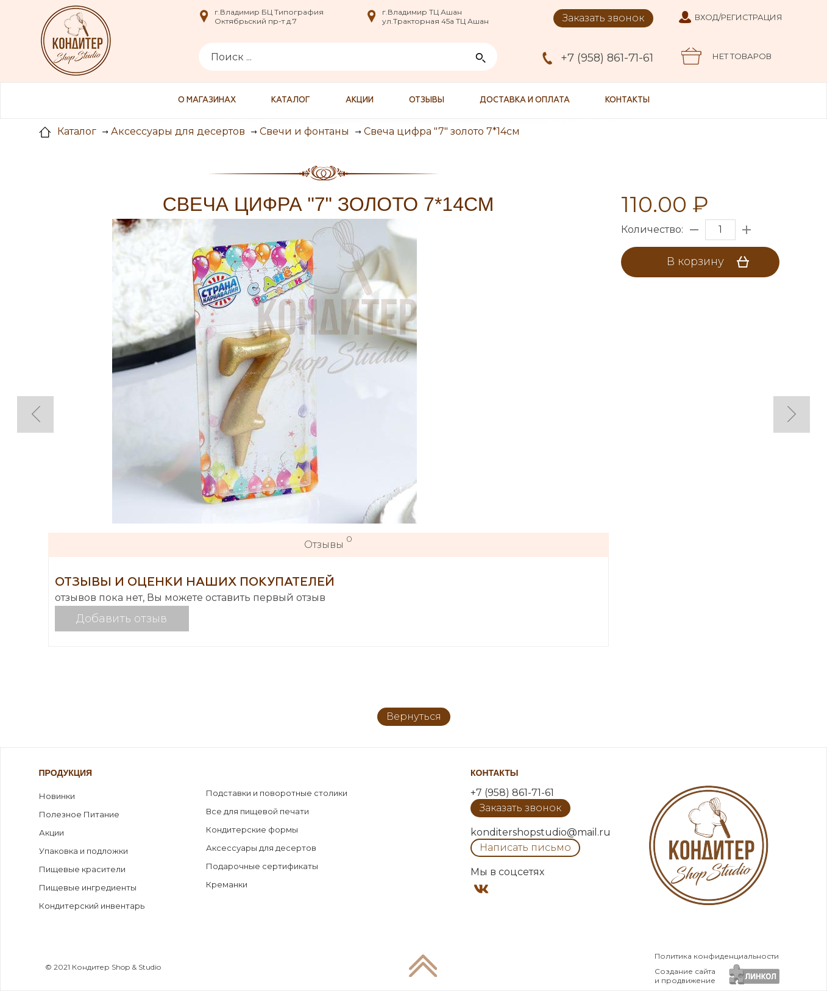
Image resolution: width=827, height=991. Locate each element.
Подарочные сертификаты (262, 866)
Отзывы (426, 100)
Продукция (66, 773)
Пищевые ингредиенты (88, 887)
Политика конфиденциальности (717, 956)
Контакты (627, 100)
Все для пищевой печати (257, 811)
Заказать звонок (603, 18)
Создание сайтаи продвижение (685, 976)
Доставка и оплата (525, 100)
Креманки (226, 884)
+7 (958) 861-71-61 (607, 58)
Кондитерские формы (252, 829)
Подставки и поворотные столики (276, 793)
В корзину (712, 262)
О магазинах (207, 100)
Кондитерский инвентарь (91, 906)
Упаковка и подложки (83, 851)
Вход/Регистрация (739, 17)
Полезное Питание (79, 814)
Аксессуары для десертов (261, 848)
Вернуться (413, 716)
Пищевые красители (82, 869)
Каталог (290, 100)
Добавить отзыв (121, 618)
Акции (360, 100)
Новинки (57, 796)
